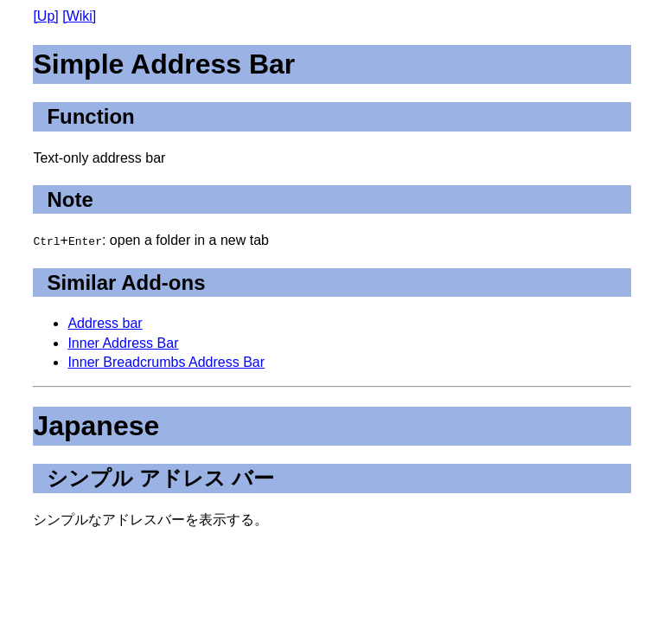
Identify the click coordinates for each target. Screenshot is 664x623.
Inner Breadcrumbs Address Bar (166, 362)
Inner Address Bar (122, 343)
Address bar (104, 323)
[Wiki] (79, 16)
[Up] (45, 16)
